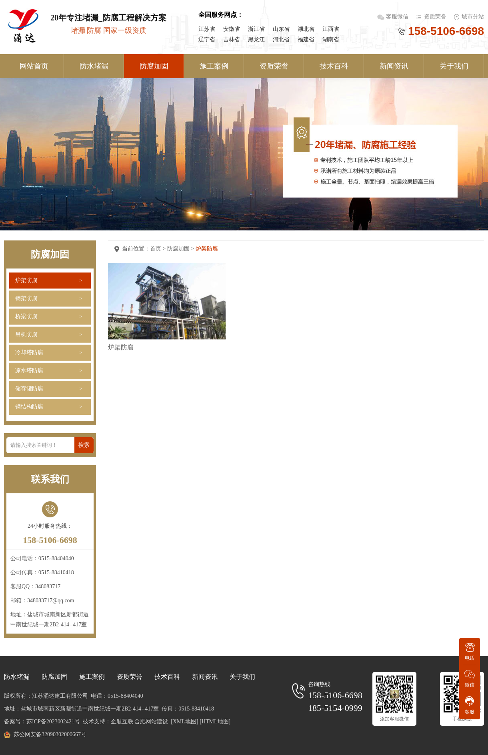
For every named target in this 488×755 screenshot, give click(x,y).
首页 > (158, 249)
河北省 (281, 39)
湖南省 (330, 39)
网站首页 (34, 66)
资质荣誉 (435, 17)
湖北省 (306, 29)
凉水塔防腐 (29, 370)
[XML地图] (184, 722)
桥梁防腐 (26, 316)
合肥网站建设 (151, 722)
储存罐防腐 (29, 389)
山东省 (281, 29)
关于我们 (454, 66)
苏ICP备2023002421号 (53, 722)
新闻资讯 (394, 66)
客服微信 (398, 17)
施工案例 (214, 66)
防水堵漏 (94, 66)
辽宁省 (206, 39)
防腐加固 (154, 66)
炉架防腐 (26, 280)
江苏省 (206, 29)
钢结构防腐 (29, 407)
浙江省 (256, 29)
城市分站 (473, 17)
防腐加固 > (181, 249)
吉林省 (231, 39)
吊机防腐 (26, 334)
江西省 (330, 29)
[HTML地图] (215, 722)
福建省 (306, 39)
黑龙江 (256, 39)
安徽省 (231, 29)
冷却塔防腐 (29, 352)
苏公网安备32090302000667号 (50, 734)
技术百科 (334, 66)
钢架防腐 (26, 298)
